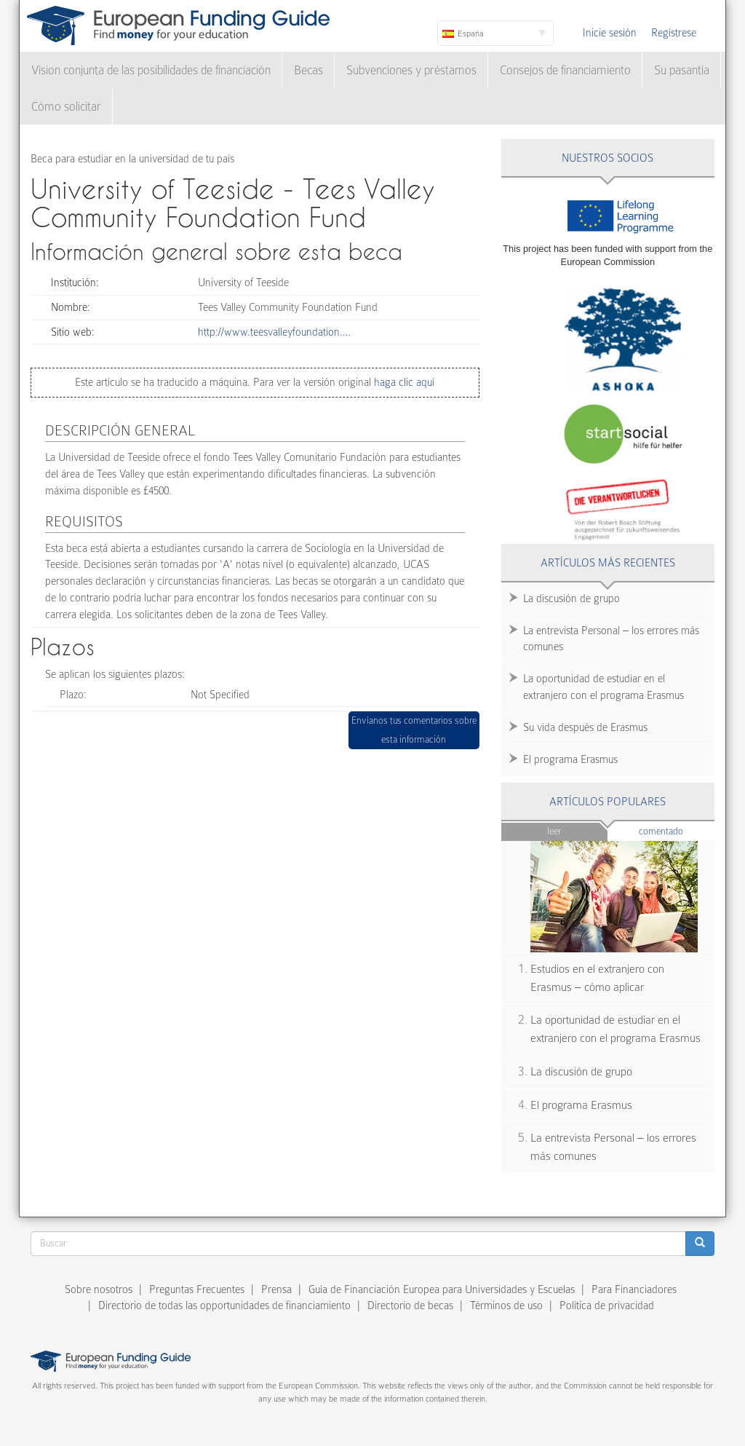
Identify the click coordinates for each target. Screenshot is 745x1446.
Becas (308, 70)
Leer (554, 831)
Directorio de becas (410, 1305)
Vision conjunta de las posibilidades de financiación (151, 70)
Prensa (276, 1289)
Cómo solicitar (66, 107)
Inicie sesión (610, 33)
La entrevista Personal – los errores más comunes (611, 639)
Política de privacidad (606, 1305)
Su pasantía (681, 70)
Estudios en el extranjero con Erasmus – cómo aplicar (597, 978)
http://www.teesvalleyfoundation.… (274, 332)
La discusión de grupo (571, 598)
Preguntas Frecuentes (196, 1289)
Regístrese (673, 33)
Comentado (676, 830)
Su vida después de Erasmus (585, 727)
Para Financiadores (634, 1289)
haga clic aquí (402, 382)
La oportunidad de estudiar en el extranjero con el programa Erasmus (603, 687)
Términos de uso (506, 1305)
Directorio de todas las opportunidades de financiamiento (224, 1305)
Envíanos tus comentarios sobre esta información (414, 730)
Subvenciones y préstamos (411, 70)
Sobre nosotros (98, 1289)
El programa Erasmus (570, 759)
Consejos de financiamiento (565, 70)
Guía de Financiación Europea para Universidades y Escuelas (441, 1289)
